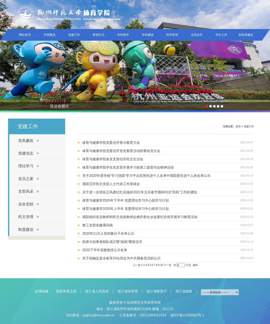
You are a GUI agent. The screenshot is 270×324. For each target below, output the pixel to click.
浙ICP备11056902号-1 (187, 315)
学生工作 (221, 34)
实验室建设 (245, 34)
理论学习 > (28, 166)
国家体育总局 (66, 291)
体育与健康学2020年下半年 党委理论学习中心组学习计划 (125, 200)
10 (161, 265)
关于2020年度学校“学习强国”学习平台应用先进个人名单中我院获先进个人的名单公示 (146, 175)
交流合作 (197, 34)
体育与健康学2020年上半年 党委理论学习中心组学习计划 (125, 208)
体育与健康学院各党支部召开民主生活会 (112, 159)
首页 (238, 126)
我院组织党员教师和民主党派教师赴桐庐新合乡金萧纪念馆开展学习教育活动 (139, 217)
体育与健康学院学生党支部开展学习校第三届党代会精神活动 (128, 167)
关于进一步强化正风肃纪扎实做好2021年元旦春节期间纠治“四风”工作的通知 (139, 192)
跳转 (195, 265)
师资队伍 (99, 34)
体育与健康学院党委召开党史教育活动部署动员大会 (121, 151)
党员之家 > (28, 179)
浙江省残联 (183, 291)
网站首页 (25, 34)
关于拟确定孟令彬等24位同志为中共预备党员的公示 (121, 258)
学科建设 (148, 34)
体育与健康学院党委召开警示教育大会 (111, 142)
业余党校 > (28, 204)
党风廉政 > (28, 140)
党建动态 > (28, 153)
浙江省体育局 (127, 291)
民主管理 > (28, 217)
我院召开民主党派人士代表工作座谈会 (111, 184)
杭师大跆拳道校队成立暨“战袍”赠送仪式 (112, 242)
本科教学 (123, 34)
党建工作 (74, 34)
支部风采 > (28, 191)
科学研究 (172, 34)
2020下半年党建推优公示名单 (104, 250)
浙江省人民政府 (97, 291)
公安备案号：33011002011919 (142, 315)
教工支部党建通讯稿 (97, 225)
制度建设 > (28, 229)
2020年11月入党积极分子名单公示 (108, 233)
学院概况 (49, 34)
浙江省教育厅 (156, 291)
